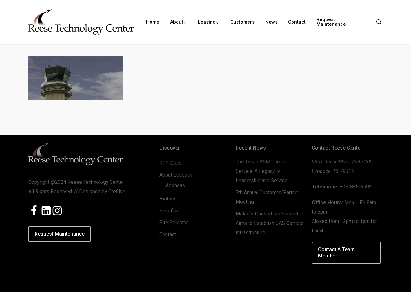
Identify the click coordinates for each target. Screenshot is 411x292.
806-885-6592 (356, 187)
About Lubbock (175, 175)
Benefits (168, 211)
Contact (167, 234)
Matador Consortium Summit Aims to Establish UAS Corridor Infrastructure (270, 223)
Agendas (175, 185)
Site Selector (173, 223)
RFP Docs (170, 163)
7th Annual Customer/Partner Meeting (267, 197)
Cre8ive (116, 191)
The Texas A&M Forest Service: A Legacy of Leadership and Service (262, 171)
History (167, 199)
